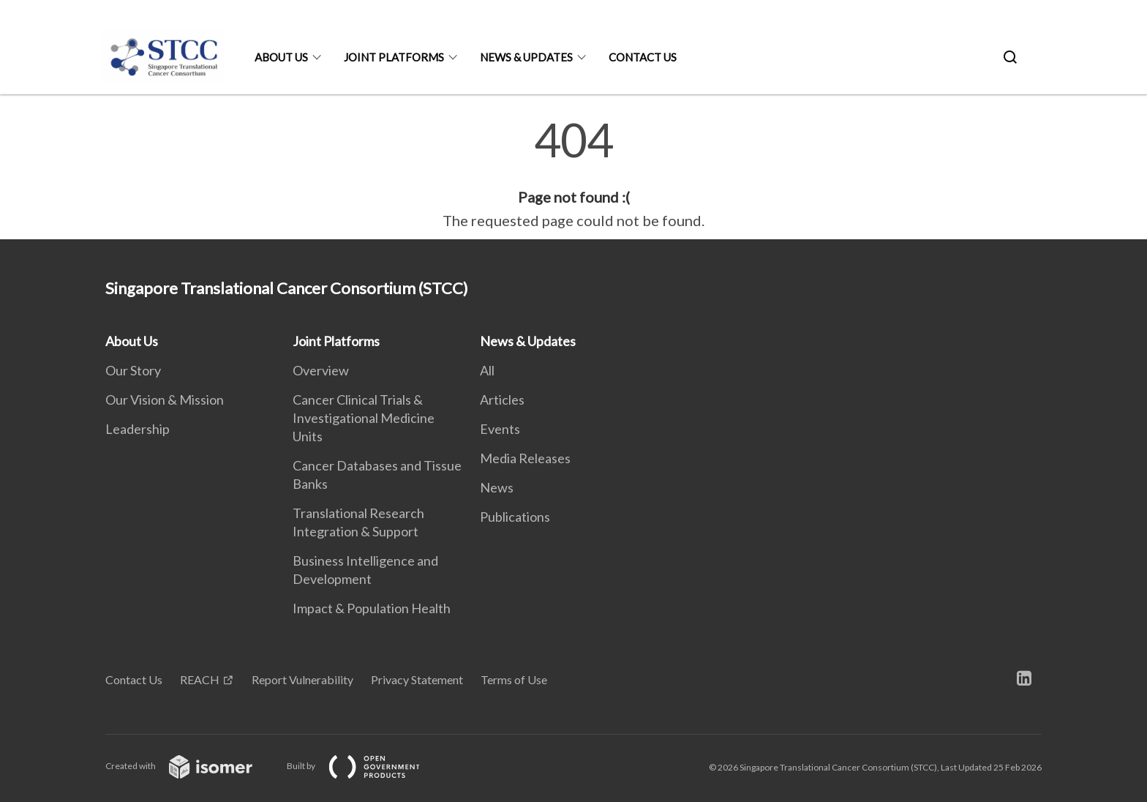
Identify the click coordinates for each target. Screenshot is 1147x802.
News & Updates (526, 57)
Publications (515, 517)
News (497, 487)
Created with (190, 765)
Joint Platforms (394, 57)
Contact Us (643, 57)
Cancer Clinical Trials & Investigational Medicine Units (364, 417)
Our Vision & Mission (164, 399)
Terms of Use (514, 679)
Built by (365, 765)
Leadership (137, 429)
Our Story (133, 370)
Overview (321, 370)
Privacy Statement (417, 679)
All (487, 370)
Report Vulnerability (302, 679)
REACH (199, 679)
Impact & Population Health (372, 608)
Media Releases (525, 458)
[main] (573, 174)
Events (500, 429)
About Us (281, 57)
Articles (502, 399)
